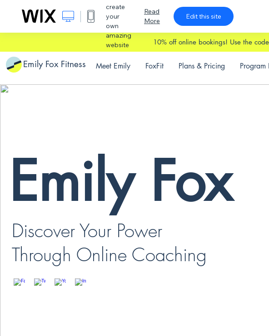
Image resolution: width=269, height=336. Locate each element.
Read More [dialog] (152, 16)
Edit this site (203, 16)
